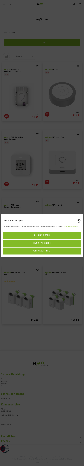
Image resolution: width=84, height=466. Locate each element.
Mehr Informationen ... (72, 227)
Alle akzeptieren (42, 251)
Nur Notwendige (41, 243)
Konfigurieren (42, 235)
